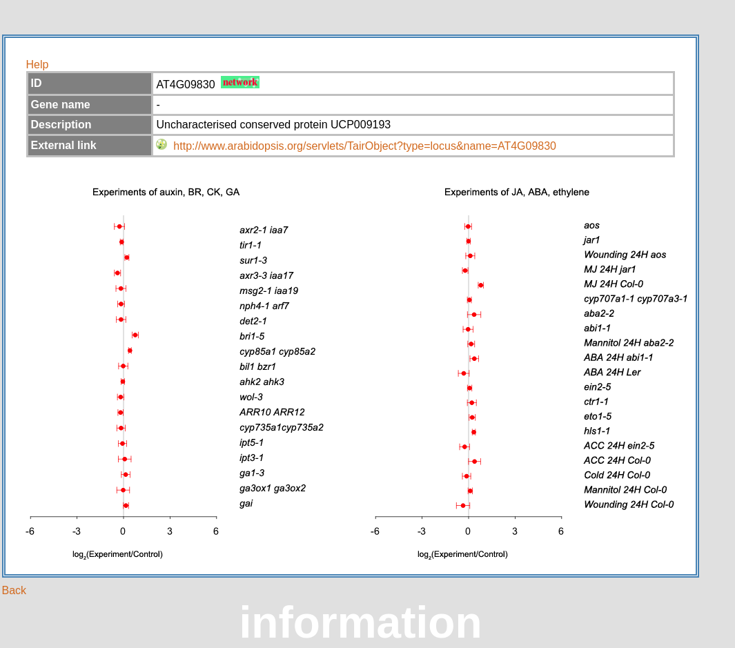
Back (14, 590)
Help (37, 64)
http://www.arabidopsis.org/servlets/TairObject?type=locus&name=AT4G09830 (364, 146)
